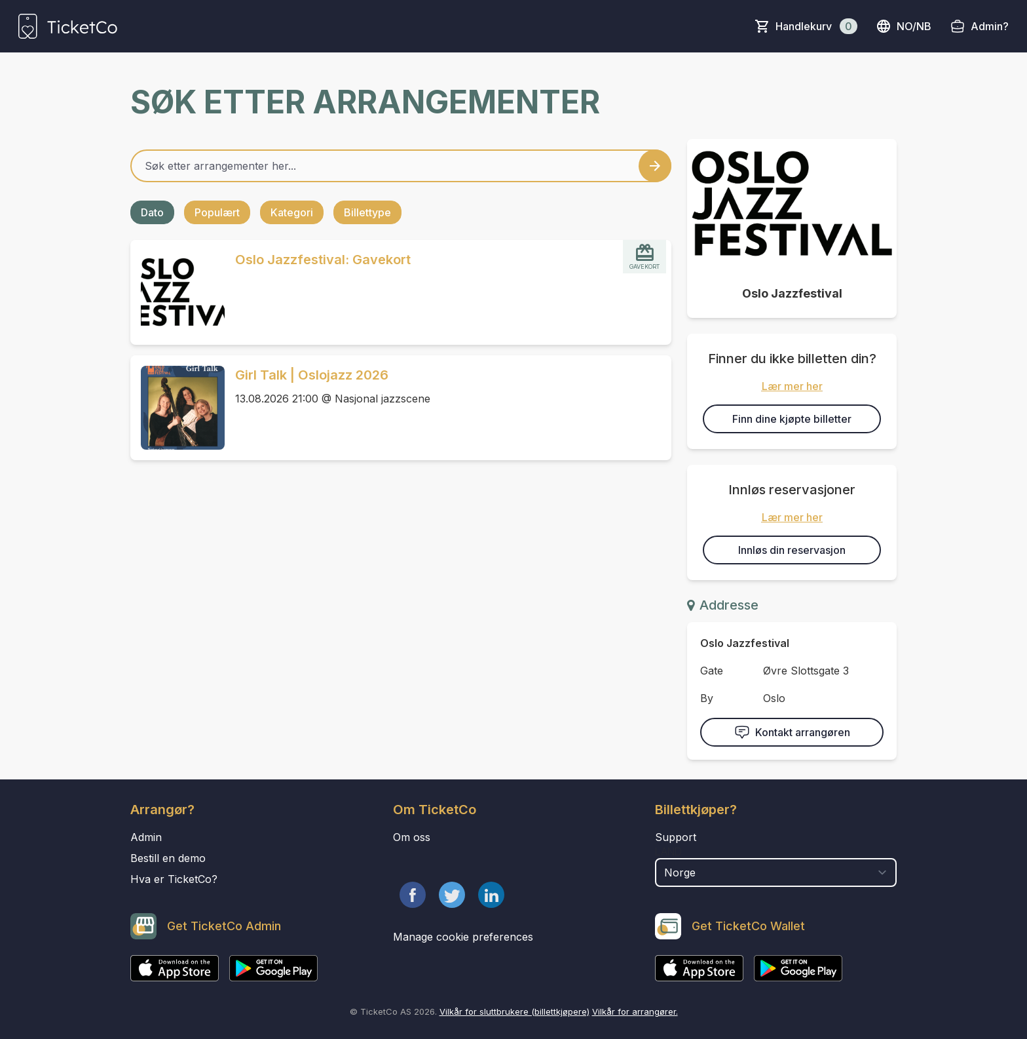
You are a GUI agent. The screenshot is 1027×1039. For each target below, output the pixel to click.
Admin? (990, 26)
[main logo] (67, 26)
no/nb (903, 26)
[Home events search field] (400, 165)
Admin (146, 837)
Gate (711, 670)
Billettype (367, 212)
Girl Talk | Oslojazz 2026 (311, 375)
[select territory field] (776, 872)
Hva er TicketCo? (173, 879)
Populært (217, 212)
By (706, 698)
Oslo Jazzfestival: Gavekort (323, 259)
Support (675, 837)
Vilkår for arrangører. (635, 1011)
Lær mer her (792, 386)
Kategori (292, 212)
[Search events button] (655, 165)
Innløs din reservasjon (792, 550)
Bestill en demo (168, 858)
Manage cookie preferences (463, 936)
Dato (152, 212)
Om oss (411, 837)
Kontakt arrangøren (792, 732)
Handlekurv (816, 26)
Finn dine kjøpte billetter (791, 418)
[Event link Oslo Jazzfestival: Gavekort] (177, 292)
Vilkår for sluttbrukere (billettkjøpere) (514, 1011)
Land (668, 851)
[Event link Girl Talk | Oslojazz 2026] (177, 407)
